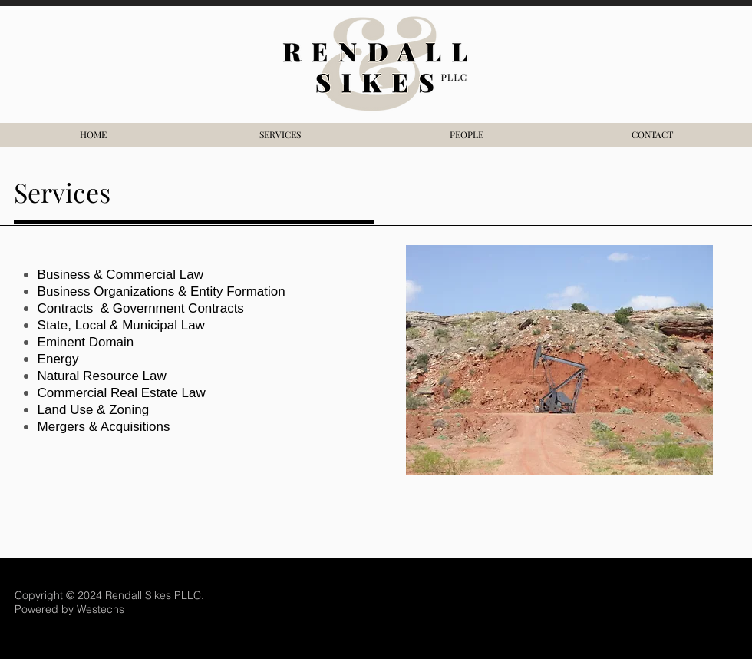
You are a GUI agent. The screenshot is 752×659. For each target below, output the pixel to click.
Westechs (100, 609)
